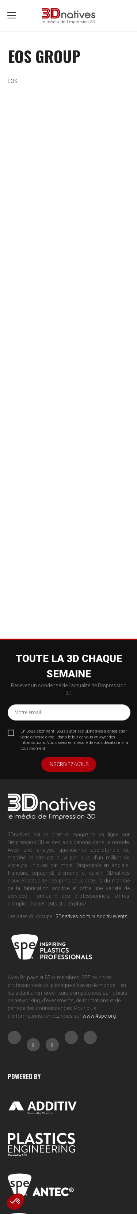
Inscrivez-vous (69, 764)
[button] (15, 1201)
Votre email (28, 712)
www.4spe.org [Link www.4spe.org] (99, 1016)
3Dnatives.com (73, 916)
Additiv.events (112, 916)
